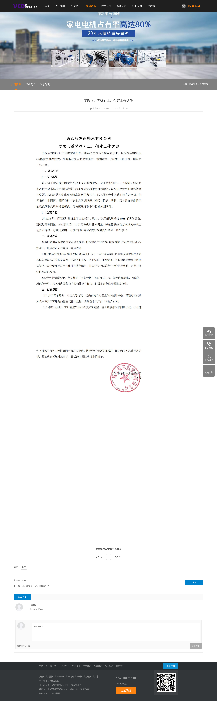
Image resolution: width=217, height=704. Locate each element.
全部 (24, 567)
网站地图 (74, 689)
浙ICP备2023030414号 (57, 689)
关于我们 (60, 6)
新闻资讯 (91, 6)
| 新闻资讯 (74, 666)
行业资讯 (30, 84)
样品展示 (106, 6)
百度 (82, 689)
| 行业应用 (107, 666)
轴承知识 (45, 84)
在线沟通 (126, 690)
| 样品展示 (85, 666)
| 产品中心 (63, 666)
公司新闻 (16, 84)
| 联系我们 (118, 666)
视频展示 (121, 6)
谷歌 (88, 689)
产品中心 (75, 6)
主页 (185, 84)
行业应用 (137, 6)
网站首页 (43, 666)
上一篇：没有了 (21, 580)
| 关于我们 (52, 666)
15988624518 (53, 681)
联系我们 (152, 6)
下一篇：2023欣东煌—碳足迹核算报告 (31, 586)
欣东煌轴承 (55, 693)
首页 (47, 6)
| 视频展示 (96, 666)
